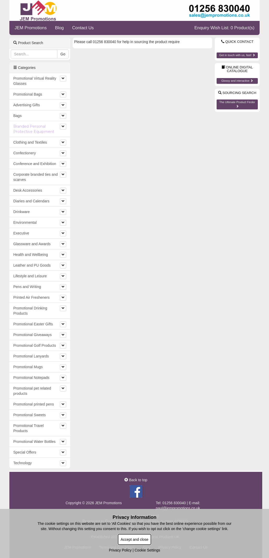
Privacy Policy (120, 550)
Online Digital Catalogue (237, 69)
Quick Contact (237, 42)
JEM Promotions (31, 27)
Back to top (135, 480)
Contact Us (83, 27)
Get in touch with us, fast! (237, 55)
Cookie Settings (147, 550)
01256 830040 (174, 503)
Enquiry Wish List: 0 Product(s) (224, 27)
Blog (59, 27)
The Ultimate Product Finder (237, 104)
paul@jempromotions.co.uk (178, 508)
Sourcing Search (237, 93)
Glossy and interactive (237, 80)
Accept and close (135, 539)
